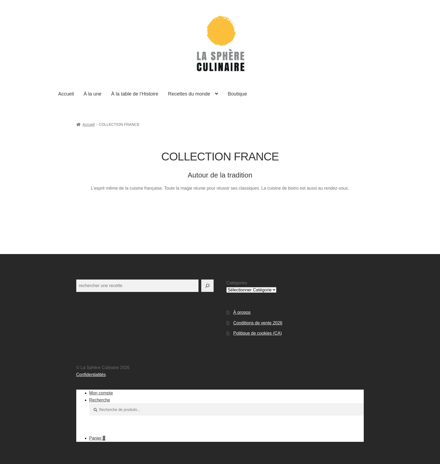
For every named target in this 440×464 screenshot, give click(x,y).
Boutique (237, 94)
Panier (97, 438)
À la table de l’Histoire (134, 94)
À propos (242, 312)
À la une (92, 94)
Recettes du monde (189, 94)
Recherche (99, 400)
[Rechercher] (207, 285)
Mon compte (101, 393)
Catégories (236, 283)
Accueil (66, 94)
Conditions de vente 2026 (257, 323)
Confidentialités (91, 374)
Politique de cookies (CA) (257, 333)
